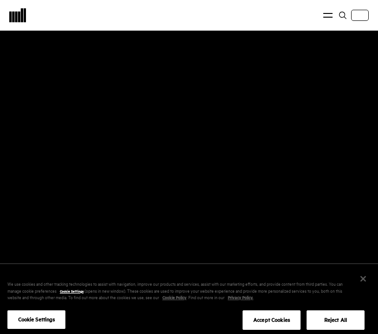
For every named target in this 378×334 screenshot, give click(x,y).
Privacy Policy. (240, 300)
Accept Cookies (271, 323)
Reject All (335, 323)
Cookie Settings (71, 293)
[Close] (363, 282)
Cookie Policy (174, 300)
